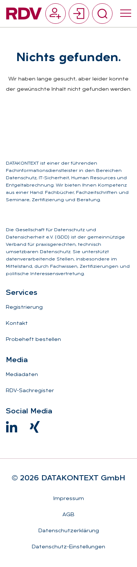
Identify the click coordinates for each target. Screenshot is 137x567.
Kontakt (17, 323)
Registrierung (24, 307)
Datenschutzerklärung (68, 531)
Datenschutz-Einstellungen (68, 547)
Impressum (68, 499)
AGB (68, 515)
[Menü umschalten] (125, 13)
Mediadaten (22, 375)
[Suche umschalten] (102, 13)
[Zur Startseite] (24, 13)
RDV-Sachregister (30, 391)
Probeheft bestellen (33, 339)
